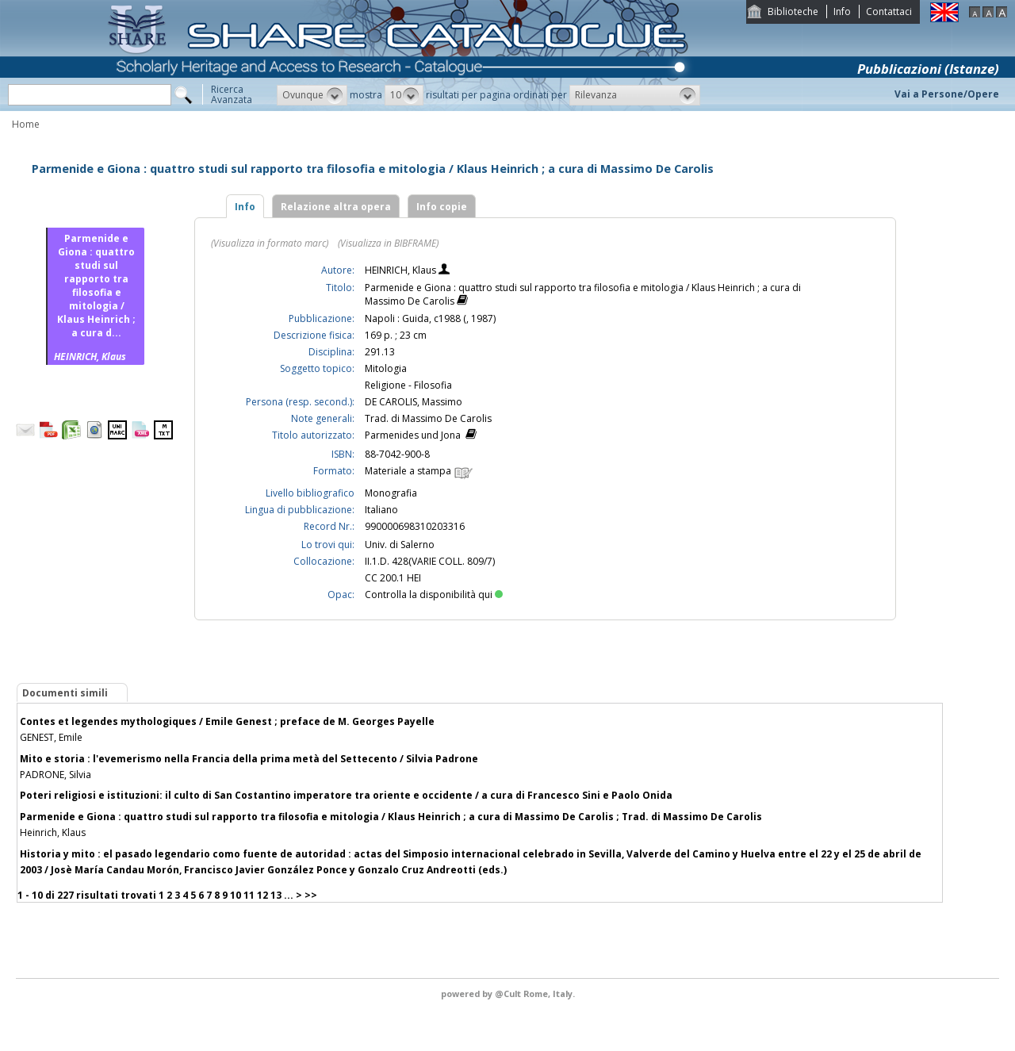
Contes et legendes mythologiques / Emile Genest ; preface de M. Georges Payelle (227, 721)
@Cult (509, 993)
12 (262, 895)
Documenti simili (65, 693)
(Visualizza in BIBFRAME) (388, 243)
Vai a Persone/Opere (946, 94)
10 (235, 895)
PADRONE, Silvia (55, 774)
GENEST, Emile (51, 737)
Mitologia (386, 368)
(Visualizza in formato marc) (269, 243)
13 (276, 895)
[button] (312, 95)
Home (26, 124)
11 (249, 895)
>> (310, 895)
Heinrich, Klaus (53, 832)
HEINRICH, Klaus (402, 270)
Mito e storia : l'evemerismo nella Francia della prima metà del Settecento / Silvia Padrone (249, 758)
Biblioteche (793, 11)
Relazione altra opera (336, 206)
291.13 (380, 352)
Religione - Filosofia (408, 385)
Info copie (441, 206)
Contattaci (889, 11)
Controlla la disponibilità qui (434, 594)
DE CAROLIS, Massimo (413, 402)
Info (842, 11)
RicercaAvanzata (231, 94)
